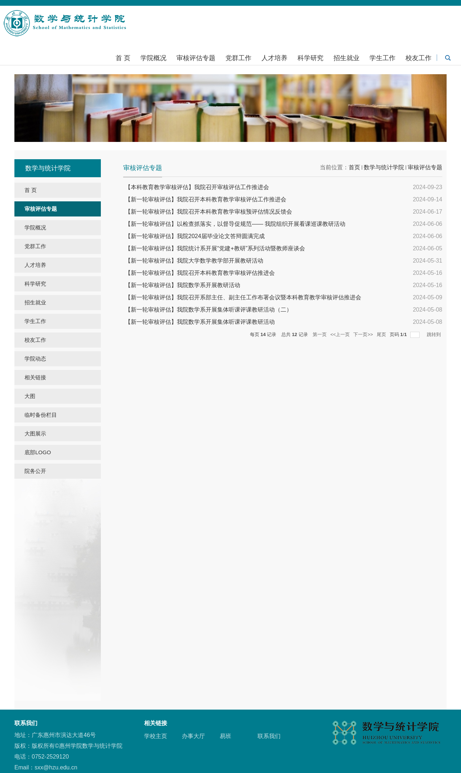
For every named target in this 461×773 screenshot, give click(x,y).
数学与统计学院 (384, 167)
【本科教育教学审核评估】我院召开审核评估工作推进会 (197, 187)
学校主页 (155, 736)
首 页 (123, 58)
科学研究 (310, 58)
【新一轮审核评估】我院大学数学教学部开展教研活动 (194, 261)
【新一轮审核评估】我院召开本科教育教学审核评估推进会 (200, 273)
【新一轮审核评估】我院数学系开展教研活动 (182, 285)
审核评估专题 (195, 58)
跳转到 (434, 334)
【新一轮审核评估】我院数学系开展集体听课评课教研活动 (200, 322)
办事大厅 (193, 736)
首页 (354, 167)
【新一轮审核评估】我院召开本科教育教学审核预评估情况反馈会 (208, 212)
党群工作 (238, 58)
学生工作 (382, 58)
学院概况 (153, 58)
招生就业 (346, 58)
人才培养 (274, 58)
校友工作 (418, 58)
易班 (225, 736)
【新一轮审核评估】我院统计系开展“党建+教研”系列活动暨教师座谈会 (215, 248)
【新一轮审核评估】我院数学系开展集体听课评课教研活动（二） (208, 310)
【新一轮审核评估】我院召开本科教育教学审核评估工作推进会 (205, 199)
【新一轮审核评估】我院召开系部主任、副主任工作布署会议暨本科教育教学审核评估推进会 (243, 297)
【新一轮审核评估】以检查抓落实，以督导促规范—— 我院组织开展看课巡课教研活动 (235, 224)
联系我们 (269, 736)
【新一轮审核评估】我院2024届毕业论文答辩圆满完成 (195, 236)
